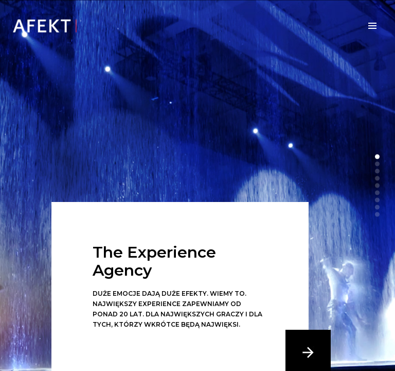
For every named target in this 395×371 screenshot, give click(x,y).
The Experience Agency (154, 261)
